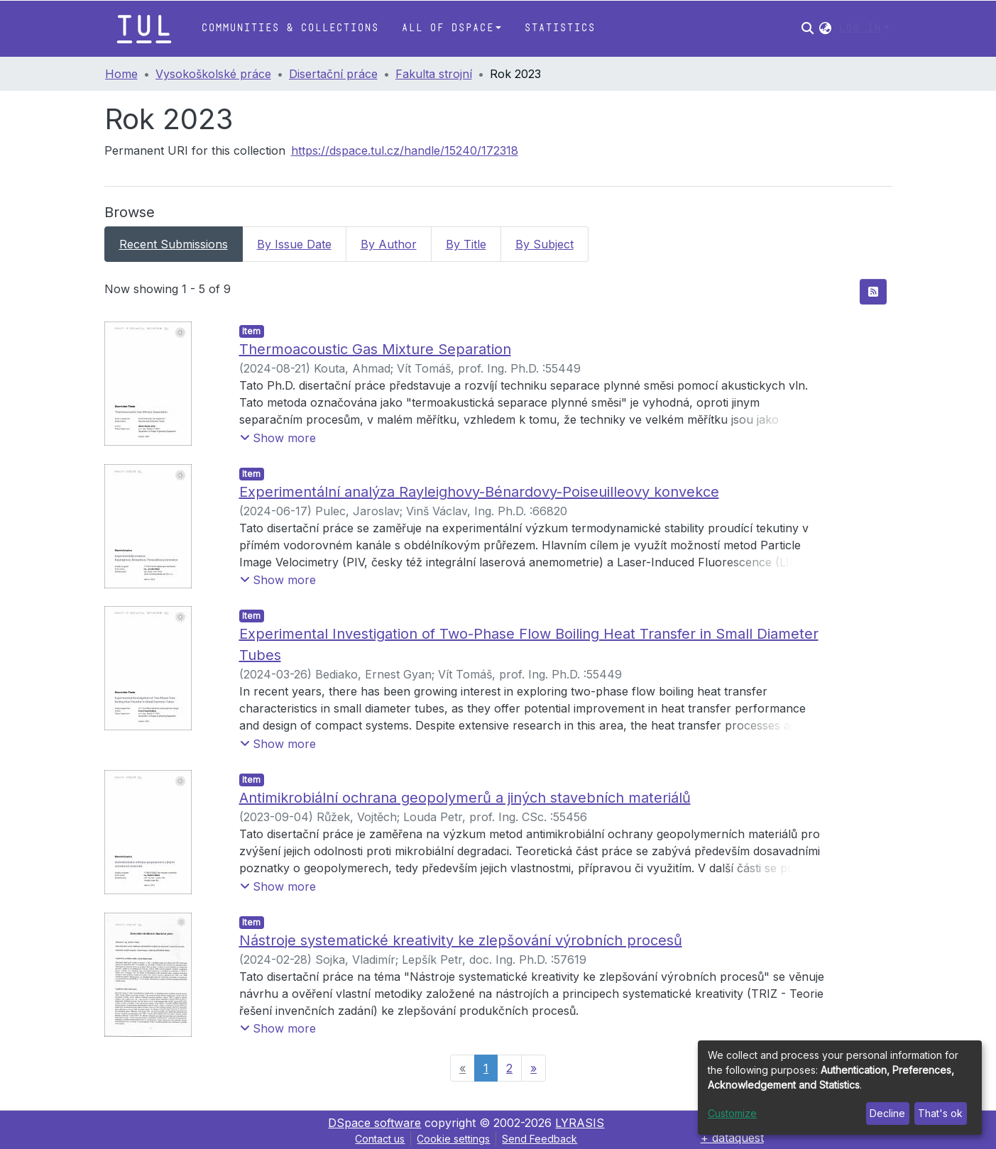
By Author (389, 244)
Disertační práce (333, 74)
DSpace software (374, 1123)
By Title (466, 244)
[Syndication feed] (873, 291)
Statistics (559, 28)
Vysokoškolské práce (213, 74)
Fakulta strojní (433, 74)
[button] (825, 28)
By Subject (544, 244)
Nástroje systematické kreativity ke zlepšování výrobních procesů (460, 940)
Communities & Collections (289, 28)
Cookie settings (453, 1139)
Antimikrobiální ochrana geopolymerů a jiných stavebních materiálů (465, 797)
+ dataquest (732, 1138)
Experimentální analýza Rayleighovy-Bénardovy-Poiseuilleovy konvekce (479, 491)
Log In (859, 28)
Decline (887, 1113)
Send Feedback (539, 1139)
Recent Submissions (173, 244)
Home (121, 74)
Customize (732, 1113)
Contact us (380, 1139)
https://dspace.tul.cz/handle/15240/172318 (404, 150)
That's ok (940, 1113)
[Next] (533, 1068)
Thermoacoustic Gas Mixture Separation (375, 349)
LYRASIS (579, 1123)
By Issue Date (294, 244)
